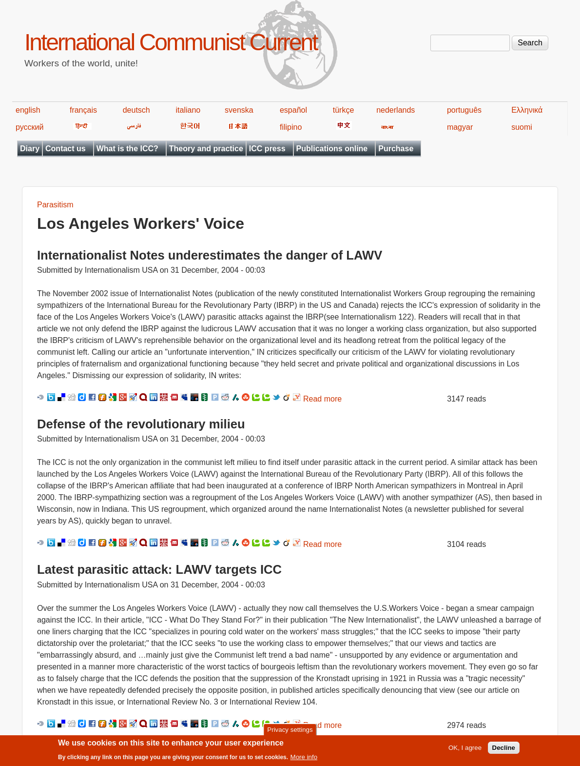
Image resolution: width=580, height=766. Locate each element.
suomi (521, 127)
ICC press (267, 148)
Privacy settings (289, 732)
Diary (29, 148)
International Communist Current (170, 42)
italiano (188, 110)
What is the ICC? (127, 148)
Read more (322, 399)
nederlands (395, 110)
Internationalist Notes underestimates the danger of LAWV (209, 255)
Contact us (65, 148)
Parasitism (55, 205)
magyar (460, 127)
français (83, 110)
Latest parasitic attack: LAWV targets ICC (159, 569)
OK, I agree (465, 750)
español (293, 110)
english (28, 110)
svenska (239, 110)
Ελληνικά (526, 110)
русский (29, 127)
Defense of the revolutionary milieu (141, 424)
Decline (503, 750)
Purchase (395, 148)
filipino (291, 127)
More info (304, 760)
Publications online (332, 148)
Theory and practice (206, 148)
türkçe (343, 110)
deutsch (136, 110)
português (464, 110)
